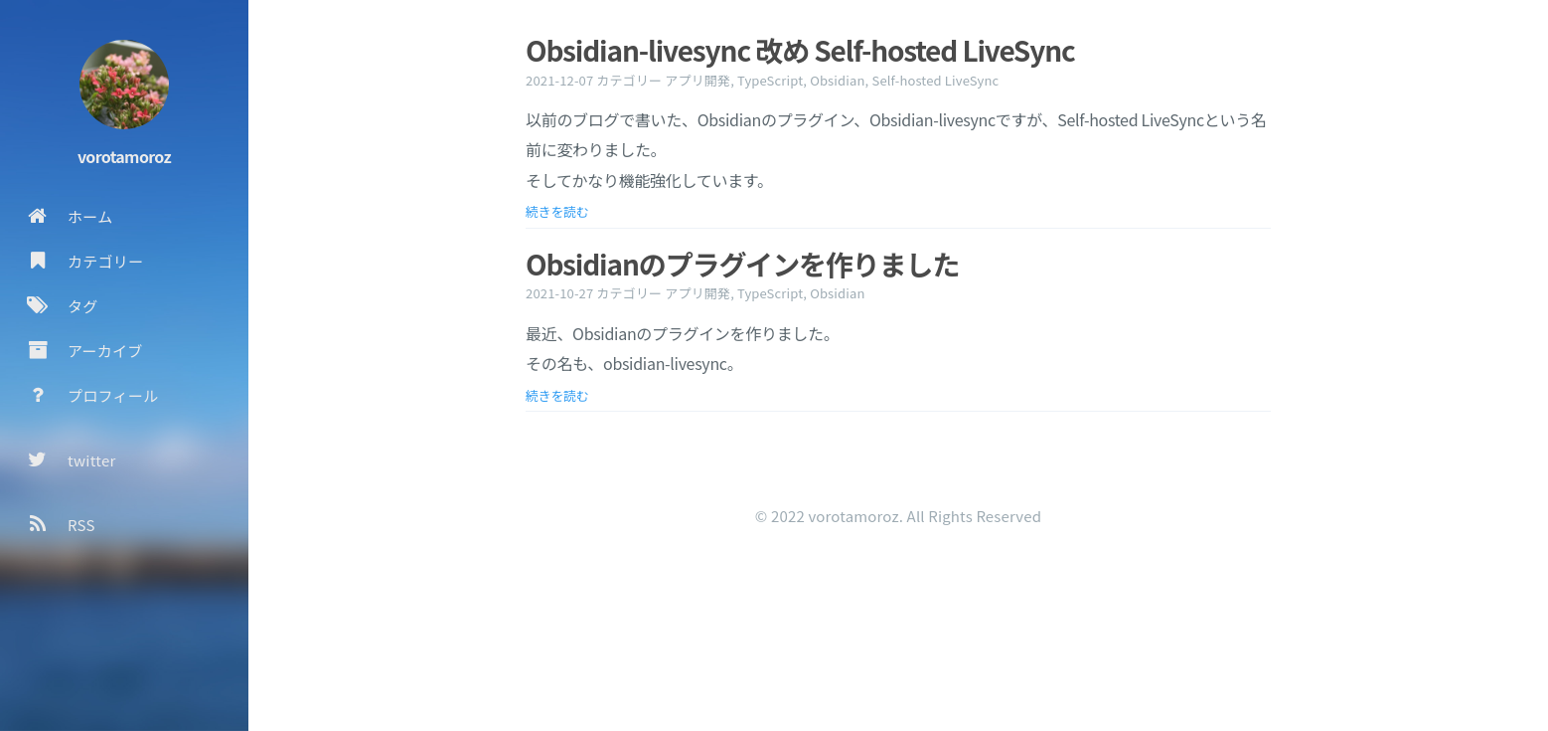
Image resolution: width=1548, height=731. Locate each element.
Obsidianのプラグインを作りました (742, 263)
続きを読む (557, 211)
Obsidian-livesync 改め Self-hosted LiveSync (800, 50)
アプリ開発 (697, 80)
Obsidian (837, 80)
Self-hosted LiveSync (935, 80)
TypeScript (770, 80)
